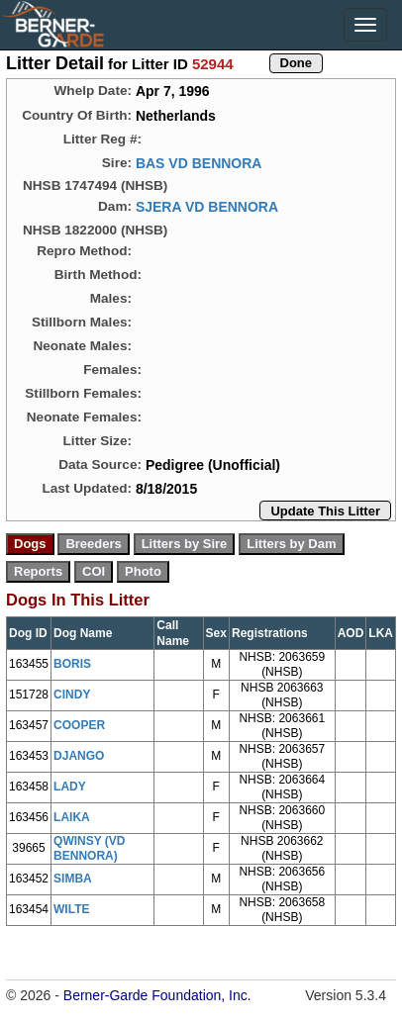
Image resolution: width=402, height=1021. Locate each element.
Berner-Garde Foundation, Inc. (157, 995)
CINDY (71, 694)
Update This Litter (325, 511)
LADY (69, 786)
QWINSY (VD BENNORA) (89, 848)
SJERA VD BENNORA (207, 207)
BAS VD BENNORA (199, 163)
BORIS (72, 664)
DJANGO (78, 756)
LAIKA (71, 817)
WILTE (71, 909)
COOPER (79, 725)
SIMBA (72, 878)
